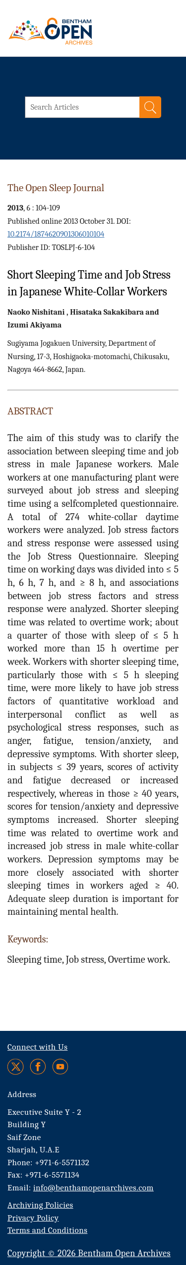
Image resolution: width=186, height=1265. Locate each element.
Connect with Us (37, 1047)
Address (22, 1094)
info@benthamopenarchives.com (93, 1187)
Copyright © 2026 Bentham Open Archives (89, 1253)
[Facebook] (38, 1066)
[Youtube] (60, 1066)
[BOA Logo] (76, 31)
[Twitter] (16, 1066)
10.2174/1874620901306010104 (55, 234)
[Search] (150, 107)
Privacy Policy (33, 1218)
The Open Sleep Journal (55, 188)
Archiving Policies (40, 1205)
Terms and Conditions (47, 1230)
